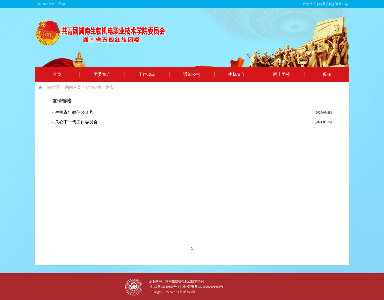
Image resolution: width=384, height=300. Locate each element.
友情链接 (93, 87)
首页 (57, 74)
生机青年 (236, 74)
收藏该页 (325, 4)
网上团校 (281, 74)
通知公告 (191, 74)
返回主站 (341, 4)
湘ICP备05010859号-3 (164, 287)
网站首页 (73, 87)
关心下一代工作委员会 (76, 122)
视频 (326, 74)
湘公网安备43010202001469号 (202, 287)
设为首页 (309, 4)
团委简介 (102, 74)
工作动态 (146, 74)
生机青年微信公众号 (74, 112)
